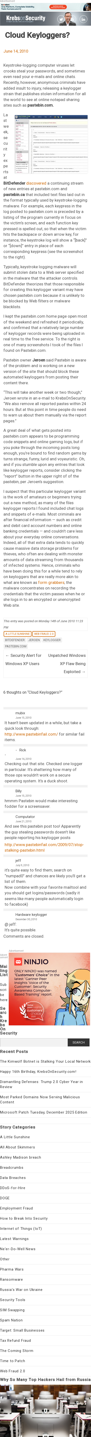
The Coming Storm (16, 1351)
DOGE (5, 1198)
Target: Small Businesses (22, 1330)
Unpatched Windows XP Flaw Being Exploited (67, 663)
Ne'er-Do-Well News (17, 1249)
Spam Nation (11, 1320)
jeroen (34, 640)
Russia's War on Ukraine (21, 1290)
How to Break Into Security (24, 1218)
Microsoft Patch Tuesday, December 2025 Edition (43, 1112)
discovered (36, 183)
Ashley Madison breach (20, 1157)
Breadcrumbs (12, 1167)
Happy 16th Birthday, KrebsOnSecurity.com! (38, 1071)
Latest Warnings (14, 1239)
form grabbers (51, 582)
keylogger (52, 640)
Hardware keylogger (31, 914)
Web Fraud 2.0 (43, 634)
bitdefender (15, 640)
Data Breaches (13, 1178)
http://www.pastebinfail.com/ (31, 734)
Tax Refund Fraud (15, 1340)
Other (5, 1259)
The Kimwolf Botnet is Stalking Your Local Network (45, 1061)
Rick (22, 750)
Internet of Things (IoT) (21, 1228)
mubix (20, 713)
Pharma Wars (12, 1269)
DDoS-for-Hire (12, 1188)
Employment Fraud (16, 1208)
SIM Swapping (12, 1310)
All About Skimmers (17, 1147)
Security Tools (12, 1300)
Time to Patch (12, 1361)
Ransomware (11, 1279)
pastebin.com (15, 646)
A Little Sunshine (18, 634)
